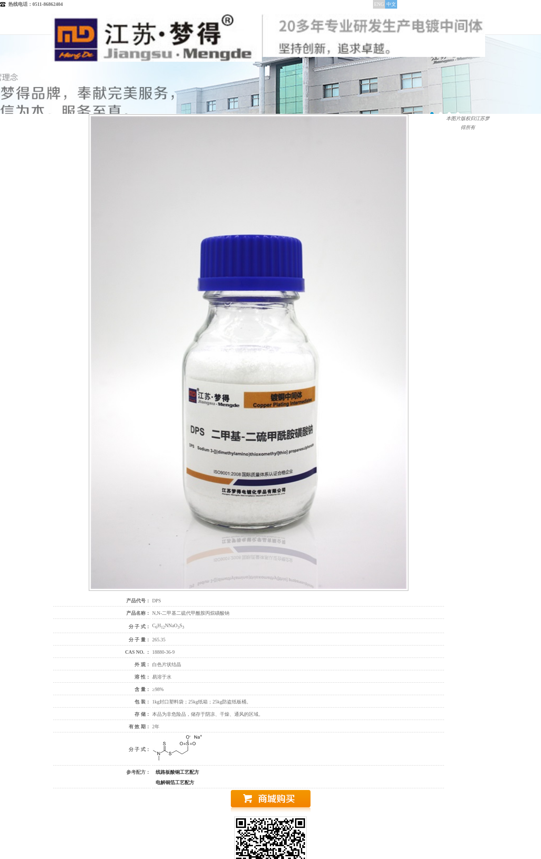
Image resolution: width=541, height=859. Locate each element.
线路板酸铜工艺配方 (177, 772)
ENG (379, 4)
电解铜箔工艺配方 (175, 782)
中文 (391, 4)
